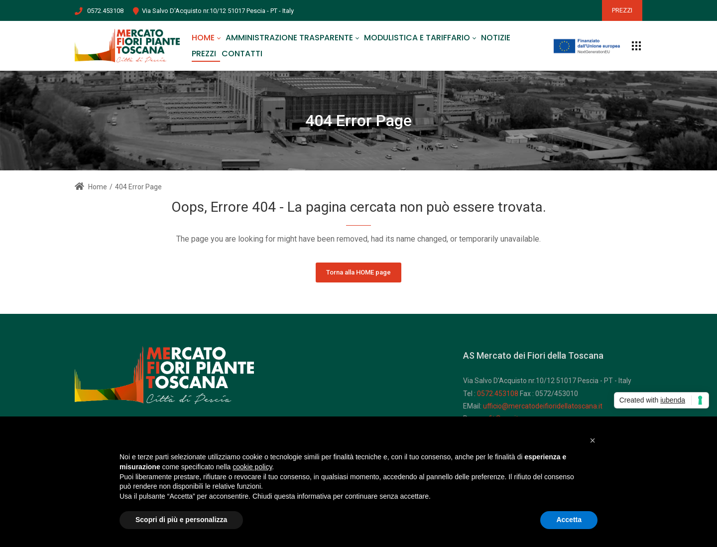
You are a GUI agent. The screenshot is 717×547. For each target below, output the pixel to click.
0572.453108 (105, 10)
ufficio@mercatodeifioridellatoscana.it (542, 406)
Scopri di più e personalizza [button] (181, 520)
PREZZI (622, 10)
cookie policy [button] (252, 467)
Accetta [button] (569, 520)
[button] (592, 440)
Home (91, 187)
